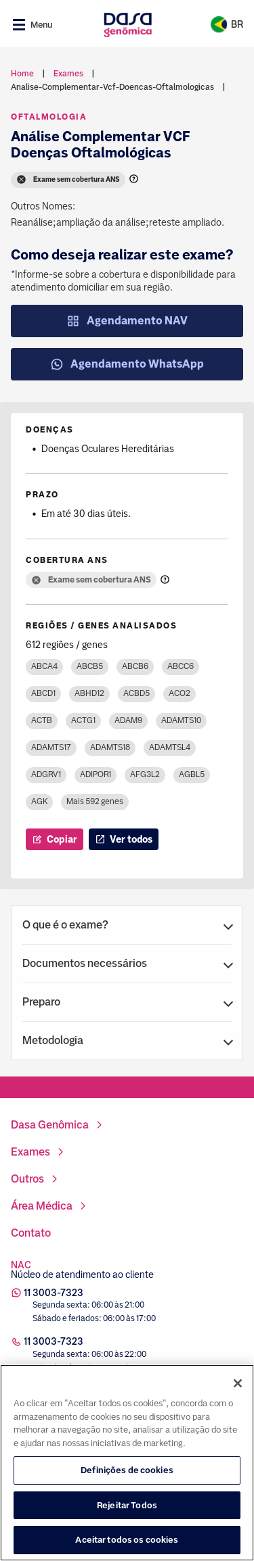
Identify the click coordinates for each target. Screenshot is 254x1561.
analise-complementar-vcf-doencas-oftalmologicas (112, 87)
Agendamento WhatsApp (127, 364)
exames (68, 73)
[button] (127, 925)
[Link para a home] (127, 24)
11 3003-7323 (53, 1292)
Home (22, 73)
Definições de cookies (127, 1535)
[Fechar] (238, 1448)
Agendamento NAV (127, 321)
